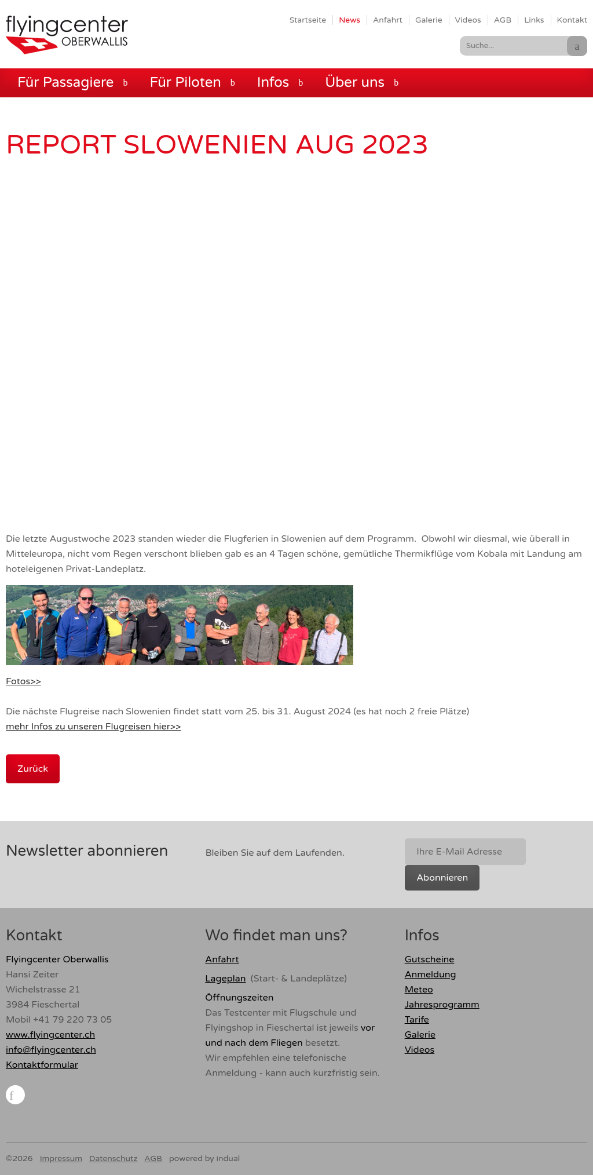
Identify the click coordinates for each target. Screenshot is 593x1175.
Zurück (32, 769)
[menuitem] (308, 19)
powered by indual (204, 1158)
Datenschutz (113, 1158)
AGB (153, 1158)
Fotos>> (23, 681)
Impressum (61, 1158)
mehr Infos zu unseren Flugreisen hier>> (93, 726)
